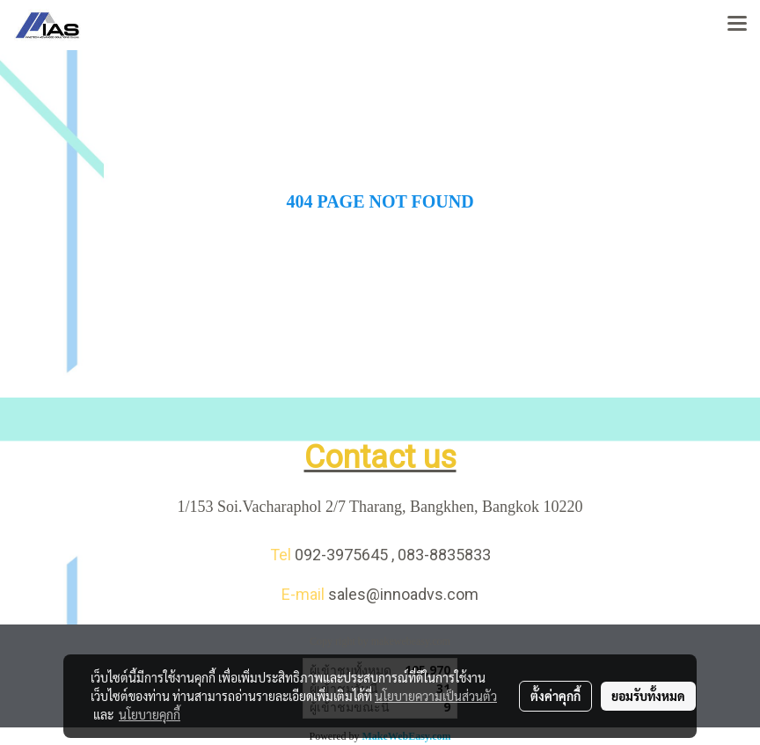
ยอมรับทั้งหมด (648, 696)
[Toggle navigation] (737, 24)
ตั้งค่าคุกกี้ (555, 696)
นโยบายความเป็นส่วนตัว (436, 696)
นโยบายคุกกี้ (149, 714)
